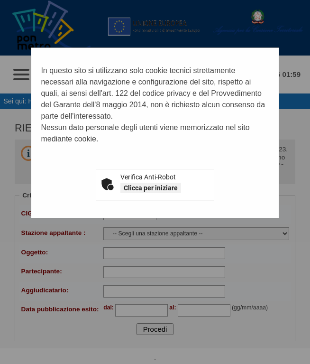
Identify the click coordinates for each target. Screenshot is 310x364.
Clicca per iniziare (151, 188)
